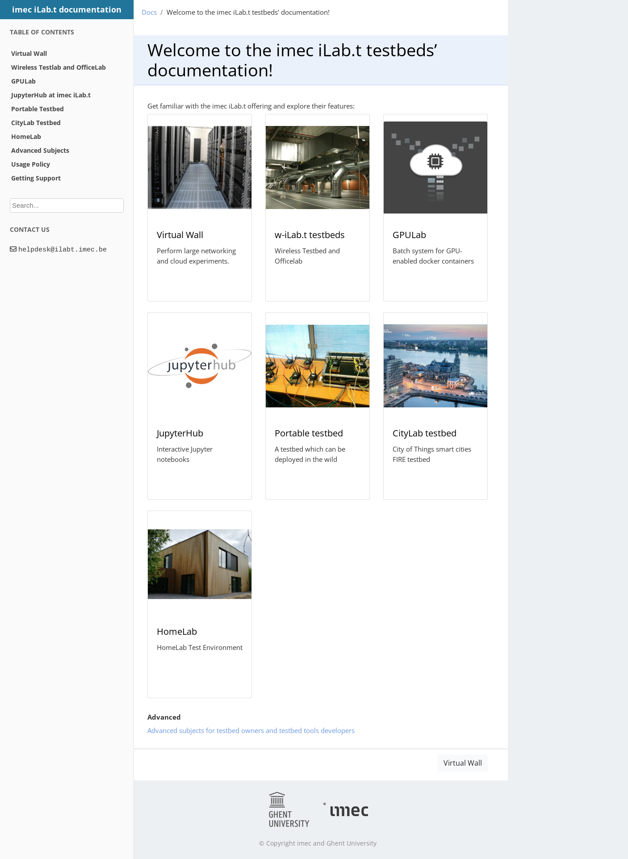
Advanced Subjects (40, 150)
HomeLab (26, 136)
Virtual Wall (29, 53)
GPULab (23, 81)
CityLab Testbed (36, 122)
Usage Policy (30, 164)
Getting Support (36, 178)
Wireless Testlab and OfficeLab (58, 67)
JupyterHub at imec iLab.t (51, 95)
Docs (149, 12)
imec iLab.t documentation (66, 9)
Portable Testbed (37, 109)
